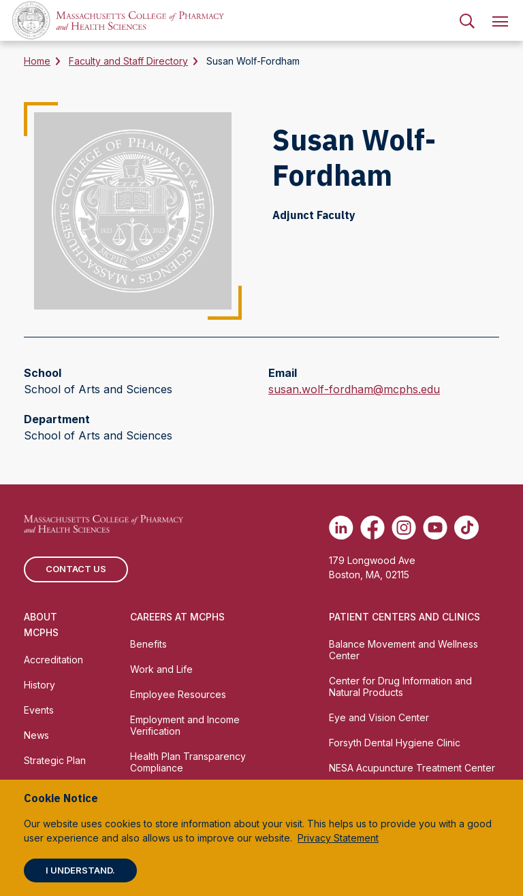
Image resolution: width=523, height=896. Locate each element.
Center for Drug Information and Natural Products (400, 686)
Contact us (76, 568)
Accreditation (53, 659)
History (39, 685)
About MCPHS (41, 624)
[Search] (467, 20)
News (36, 735)
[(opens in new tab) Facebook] (372, 527)
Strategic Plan (55, 760)
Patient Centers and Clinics (404, 617)
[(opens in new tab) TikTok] (466, 527)
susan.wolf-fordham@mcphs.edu (354, 389)
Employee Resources (178, 694)
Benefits (148, 644)
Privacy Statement (338, 838)
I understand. (80, 870)
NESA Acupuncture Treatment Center (412, 768)
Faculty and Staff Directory (128, 61)
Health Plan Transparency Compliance (188, 762)
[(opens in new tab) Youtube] (435, 527)
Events (39, 710)
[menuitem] (467, 20)
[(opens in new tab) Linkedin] (341, 527)
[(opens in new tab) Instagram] (404, 527)
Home (37, 61)
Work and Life (161, 669)
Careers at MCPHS (177, 617)
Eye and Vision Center (379, 717)
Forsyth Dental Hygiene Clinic (394, 742)
